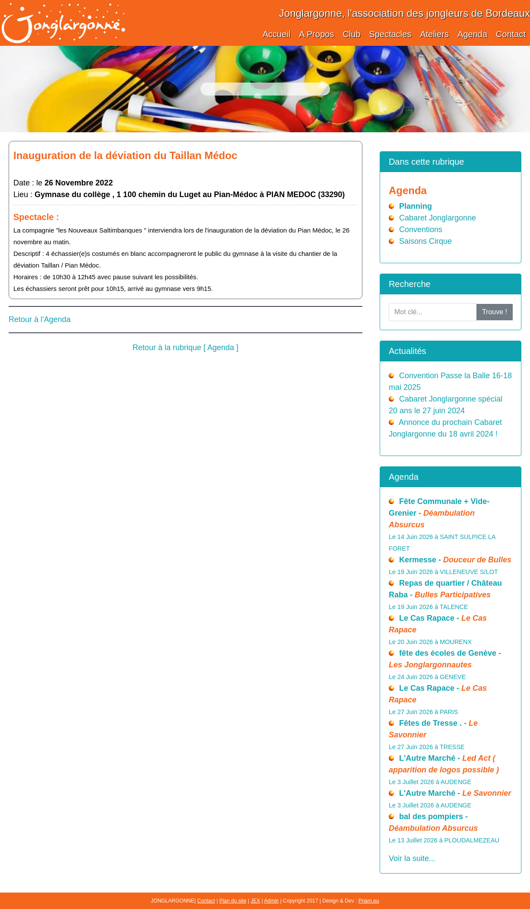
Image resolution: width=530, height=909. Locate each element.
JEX (255, 901)
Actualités (407, 351)
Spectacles (390, 34)
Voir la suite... (412, 858)
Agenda (472, 34)
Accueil (276, 34)
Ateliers (434, 34)
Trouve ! (494, 312)
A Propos (316, 34)
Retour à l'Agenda (40, 319)
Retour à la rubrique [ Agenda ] (185, 347)
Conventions (420, 229)
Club (351, 34)
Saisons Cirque (425, 241)
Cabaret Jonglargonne (437, 218)
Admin (271, 901)
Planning (415, 206)
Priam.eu (369, 901)
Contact (511, 34)
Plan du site (233, 901)
